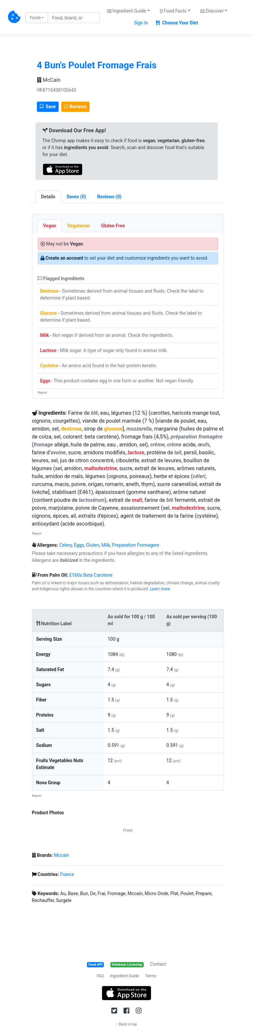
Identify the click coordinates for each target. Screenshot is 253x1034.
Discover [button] (212, 11)
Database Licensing (127, 964)
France (67, 874)
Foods (35, 18)
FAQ (100, 976)
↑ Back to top (126, 1024)
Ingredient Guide (124, 976)
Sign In (141, 22)
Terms (150, 976)
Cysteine (49, 365)
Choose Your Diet (177, 22)
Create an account (64, 258)
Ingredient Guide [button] (126, 11)
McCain (49, 80)
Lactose (48, 350)
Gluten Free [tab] (113, 225)
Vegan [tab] (49, 225)
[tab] (76, 196)
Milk (44, 335)
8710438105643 (56, 90)
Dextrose (49, 291)
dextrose (71, 429)
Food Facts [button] (173, 11)
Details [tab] (48, 196)
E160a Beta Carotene (90, 575)
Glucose (48, 313)
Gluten (92, 545)
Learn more (160, 589)
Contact (158, 964)
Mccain (61, 855)
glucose (113, 429)
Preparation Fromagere (135, 545)
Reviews (75, 106)
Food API (95, 964)
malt (137, 500)
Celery (65, 545)
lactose (136, 452)
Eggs (45, 380)
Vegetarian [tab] (78, 225)
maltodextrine (100, 468)
